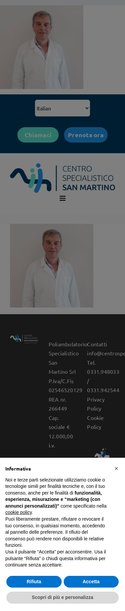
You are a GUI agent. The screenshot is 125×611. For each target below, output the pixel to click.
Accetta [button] (91, 581)
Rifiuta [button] (34, 581)
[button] (116, 468)
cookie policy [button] (18, 512)
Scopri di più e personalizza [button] (62, 597)
